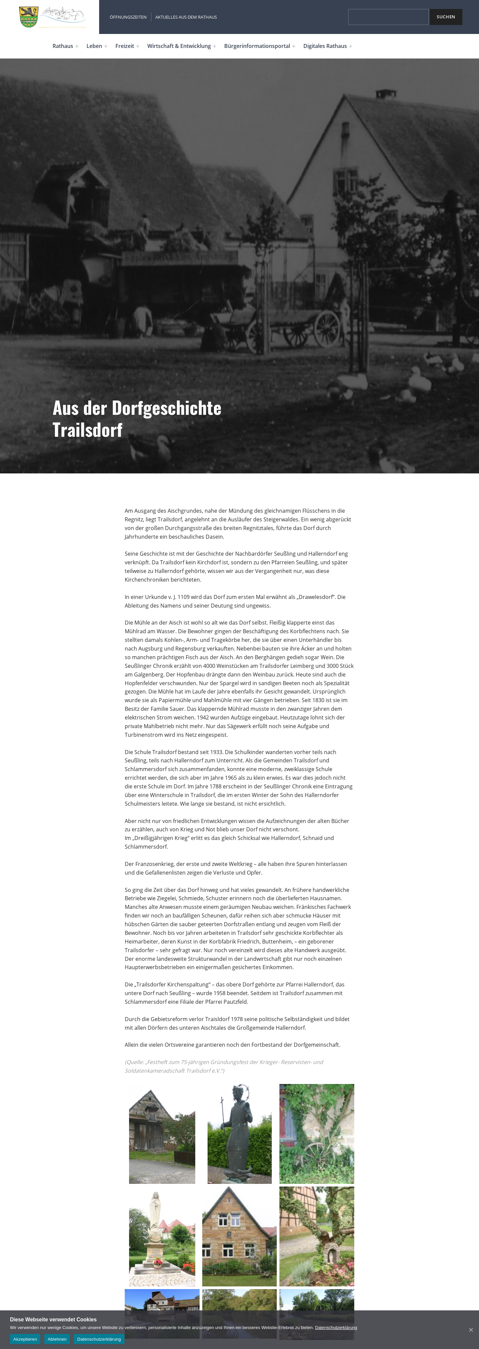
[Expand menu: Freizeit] (137, 46)
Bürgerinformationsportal (257, 46)
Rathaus (63, 46)
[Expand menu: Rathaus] (77, 46)
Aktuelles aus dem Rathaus (186, 17)
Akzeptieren (25, 1339)
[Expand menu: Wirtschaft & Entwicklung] (214, 46)
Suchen (446, 17)
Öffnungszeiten (128, 17)
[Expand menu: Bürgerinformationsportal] (293, 46)
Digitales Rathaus (325, 46)
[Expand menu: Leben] (105, 46)
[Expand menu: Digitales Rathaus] (350, 46)
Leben (94, 46)
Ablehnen (57, 1339)
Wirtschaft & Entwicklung (179, 46)
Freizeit (124, 46)
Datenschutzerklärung (336, 1327)
